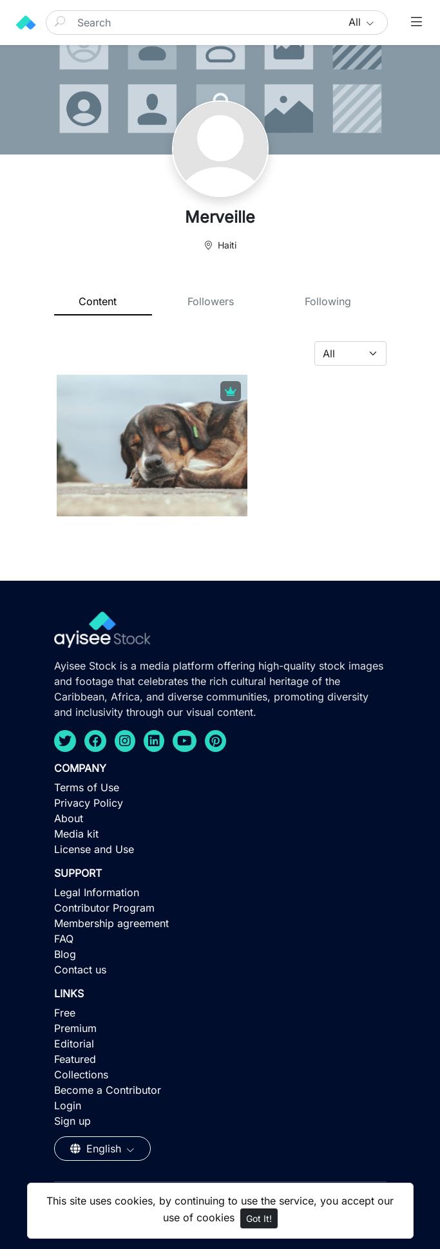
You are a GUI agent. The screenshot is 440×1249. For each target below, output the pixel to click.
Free (64, 1012)
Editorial (74, 1043)
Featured (75, 1059)
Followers (210, 301)
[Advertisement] (220, 1155)
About (68, 818)
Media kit (76, 833)
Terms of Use (86, 787)
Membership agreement (111, 923)
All (356, 21)
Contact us (80, 969)
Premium (75, 1028)
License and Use (94, 849)
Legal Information (96, 892)
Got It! (259, 1218)
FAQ (63, 938)
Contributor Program (104, 907)
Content (98, 301)
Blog (65, 954)
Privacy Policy (88, 802)
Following (328, 301)
